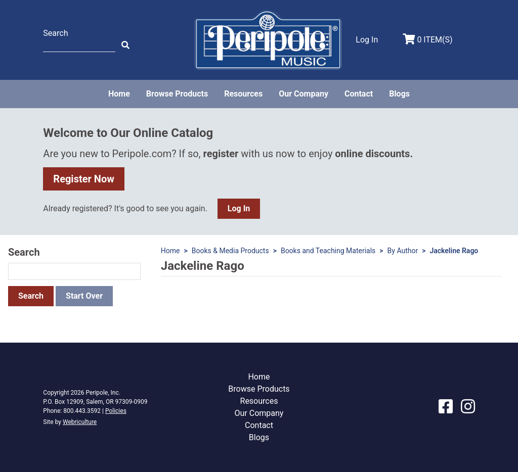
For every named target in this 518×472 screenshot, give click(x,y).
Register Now (83, 179)
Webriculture (80, 422)
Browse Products (177, 94)
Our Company (303, 94)
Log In (239, 208)
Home (119, 94)
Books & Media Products (230, 251)
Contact (358, 94)
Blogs (399, 94)
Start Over (84, 296)
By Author (402, 251)
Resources (243, 94)
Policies (115, 410)
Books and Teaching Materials (328, 251)
